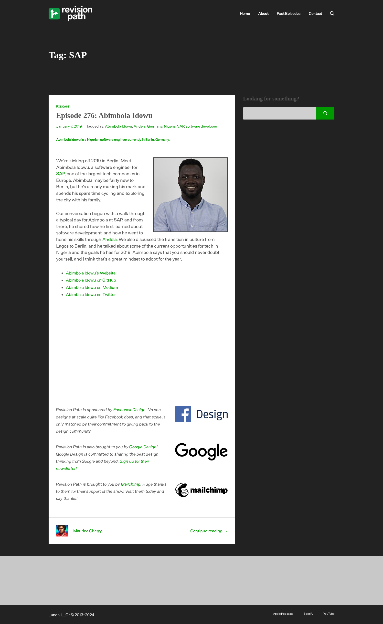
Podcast (62, 106)
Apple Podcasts (283, 613)
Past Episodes (288, 13)
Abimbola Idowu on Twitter (91, 294)
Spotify (308, 613)
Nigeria (170, 126)
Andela (140, 126)
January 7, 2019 (69, 126)
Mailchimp (131, 484)
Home (245, 13)
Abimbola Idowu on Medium (92, 287)
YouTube (328, 613)
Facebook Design (130, 409)
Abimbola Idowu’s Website (91, 272)
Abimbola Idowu (118, 126)
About (263, 13)
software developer (201, 126)
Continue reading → (209, 530)
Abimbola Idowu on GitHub (91, 279)
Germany (154, 126)
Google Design (143, 446)
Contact (315, 13)
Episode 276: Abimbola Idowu (104, 115)
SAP (180, 126)
